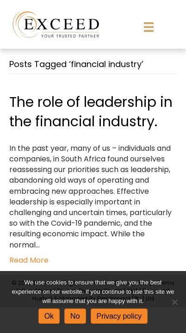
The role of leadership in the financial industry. (91, 111)
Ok (49, 316)
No (75, 316)
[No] (174, 302)
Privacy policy (119, 316)
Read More (29, 260)
